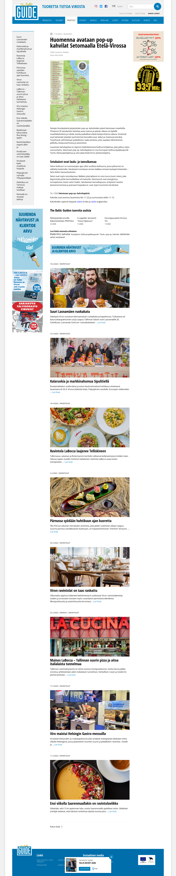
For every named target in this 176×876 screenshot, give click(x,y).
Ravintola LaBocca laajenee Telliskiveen (22, 59)
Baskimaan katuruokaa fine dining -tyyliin (22, 134)
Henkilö (146, 20)
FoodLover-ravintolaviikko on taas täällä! (23, 154)
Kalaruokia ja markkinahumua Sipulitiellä (24, 49)
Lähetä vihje (140, 13)
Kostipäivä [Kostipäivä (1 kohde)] (75, 234)
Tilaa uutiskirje (125, 13)
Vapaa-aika (104, 20)
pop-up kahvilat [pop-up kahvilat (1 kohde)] (112, 234)
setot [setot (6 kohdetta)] (52, 237)
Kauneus (93, 20)
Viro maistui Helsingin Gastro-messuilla (22, 110)
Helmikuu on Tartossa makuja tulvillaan (22, 186)
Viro (155, 20)
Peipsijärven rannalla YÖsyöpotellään (24, 175)
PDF (96, 869)
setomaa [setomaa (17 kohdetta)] (125, 234)
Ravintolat (71, 20)
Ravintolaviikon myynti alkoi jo (24, 145)
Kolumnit (59, 20)
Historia (125, 20)
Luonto (115, 20)
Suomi (119, 6)
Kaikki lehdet (154, 13)
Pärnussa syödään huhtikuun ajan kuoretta (23, 71)
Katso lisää (55, 826)
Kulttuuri (136, 20)
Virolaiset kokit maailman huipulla (21, 165)
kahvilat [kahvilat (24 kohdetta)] (66, 234)
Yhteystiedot (42, 865)
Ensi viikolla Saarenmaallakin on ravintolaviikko (24, 122)
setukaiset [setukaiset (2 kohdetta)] (60, 237)
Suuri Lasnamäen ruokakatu (22, 39)
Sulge (111, 857)
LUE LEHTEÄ (84, 869)
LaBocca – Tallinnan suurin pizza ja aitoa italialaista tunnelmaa (22, 95)
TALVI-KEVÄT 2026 (87, 863)
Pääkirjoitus (47, 20)
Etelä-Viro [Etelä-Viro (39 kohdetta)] (55, 234)
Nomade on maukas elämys (22, 197)
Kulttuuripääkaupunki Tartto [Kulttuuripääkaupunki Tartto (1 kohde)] (93, 234)
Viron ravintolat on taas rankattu (23, 82)
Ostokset (82, 20)
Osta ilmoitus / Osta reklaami (45, 861)
